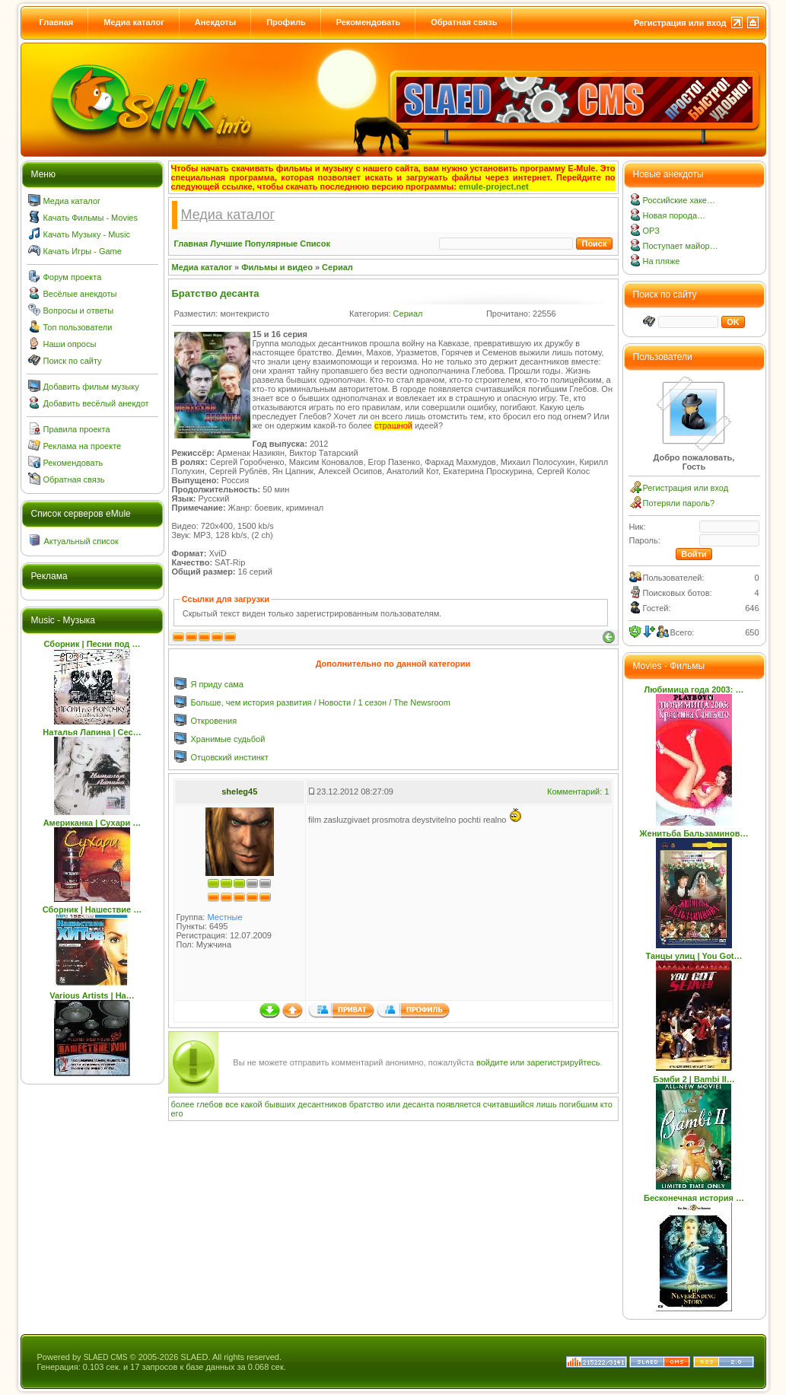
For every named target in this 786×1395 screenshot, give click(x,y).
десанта (418, 1104)
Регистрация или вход (680, 22)
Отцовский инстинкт (230, 757)
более (183, 1104)
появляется (459, 1104)
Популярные (271, 243)
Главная (57, 22)
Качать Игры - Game (82, 251)
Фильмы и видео (277, 267)
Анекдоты (215, 22)
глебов (209, 1104)
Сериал (337, 267)
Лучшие (226, 243)
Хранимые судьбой (228, 739)
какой (251, 1104)
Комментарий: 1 (578, 791)
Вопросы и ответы (78, 310)
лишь (546, 1104)
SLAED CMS (106, 1357)
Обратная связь (464, 22)
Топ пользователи (78, 327)
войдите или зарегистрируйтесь (538, 1062)
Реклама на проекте (82, 446)
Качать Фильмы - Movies (90, 217)
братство (366, 1104)
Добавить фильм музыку (91, 386)
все (231, 1104)
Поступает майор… (680, 245)
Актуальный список (81, 541)
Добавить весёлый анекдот (96, 403)
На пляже (661, 261)
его (177, 1113)
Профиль (285, 22)
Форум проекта (72, 277)
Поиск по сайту (72, 360)
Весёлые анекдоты (80, 293)
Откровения (214, 720)
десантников (322, 1104)
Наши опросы (70, 344)
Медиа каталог (133, 22)
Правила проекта (76, 429)
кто (606, 1104)
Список (315, 243)
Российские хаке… (679, 200)
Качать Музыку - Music (86, 234)
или (393, 1104)
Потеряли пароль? (679, 503)
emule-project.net (494, 186)
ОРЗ (651, 230)
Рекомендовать (368, 22)
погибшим (578, 1104)
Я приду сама (217, 684)
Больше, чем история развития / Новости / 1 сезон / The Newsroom (320, 702)
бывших (280, 1104)
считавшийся (508, 1104)
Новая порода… (674, 215)
